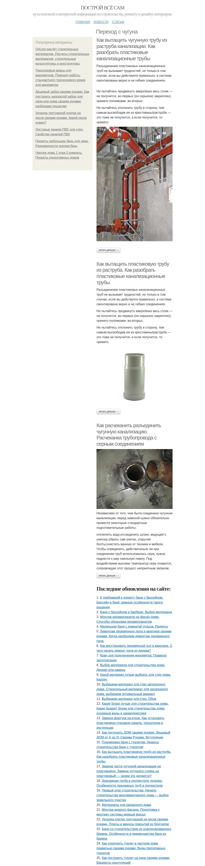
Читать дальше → (108, 250)
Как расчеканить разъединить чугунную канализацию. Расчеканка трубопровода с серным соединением (128, 434)
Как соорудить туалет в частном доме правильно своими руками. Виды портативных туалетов (130, 848)
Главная (82, 21)
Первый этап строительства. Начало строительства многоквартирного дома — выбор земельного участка (132, 795)
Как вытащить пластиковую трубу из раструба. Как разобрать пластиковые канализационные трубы (132, 273)
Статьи (118, 21)
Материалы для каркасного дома (126, 805)
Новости (100, 21)
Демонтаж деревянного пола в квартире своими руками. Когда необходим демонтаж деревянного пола (133, 636)
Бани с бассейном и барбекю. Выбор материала (136, 612)
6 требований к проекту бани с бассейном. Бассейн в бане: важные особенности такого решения (129, 602)
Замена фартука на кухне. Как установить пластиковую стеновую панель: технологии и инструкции (130, 722)
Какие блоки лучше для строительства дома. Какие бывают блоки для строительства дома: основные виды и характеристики (132, 708)
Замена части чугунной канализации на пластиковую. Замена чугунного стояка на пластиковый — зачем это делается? (128, 771)
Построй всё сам (102, 8)
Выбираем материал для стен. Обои (129, 699)
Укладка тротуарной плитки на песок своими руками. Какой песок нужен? (61, 117)
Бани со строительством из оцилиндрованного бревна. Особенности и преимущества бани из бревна (133, 833)
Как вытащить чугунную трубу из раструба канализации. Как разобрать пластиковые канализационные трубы (131, 49)
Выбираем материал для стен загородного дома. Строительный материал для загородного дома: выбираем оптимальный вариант (132, 689)
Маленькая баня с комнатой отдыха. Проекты (134, 626)
